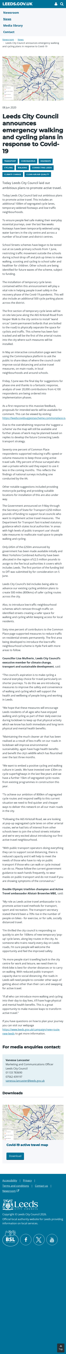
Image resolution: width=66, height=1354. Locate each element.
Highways (45, 161)
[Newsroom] (33, 12)
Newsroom (8, 39)
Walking (22, 167)
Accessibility (9, 1180)
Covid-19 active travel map (27, 1145)
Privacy (27, 1180)
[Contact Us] (33, 32)
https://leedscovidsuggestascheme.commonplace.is (33, 418)
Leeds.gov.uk (17, 4)
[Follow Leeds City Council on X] (39, 1240)
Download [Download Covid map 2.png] (15, 1156)
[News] (33, 19)
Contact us (41, 1186)
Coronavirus (28, 161)
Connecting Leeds (42, 167)
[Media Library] (33, 25)
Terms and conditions (15, 1186)
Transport (10, 161)
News (21, 39)
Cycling (8, 167)
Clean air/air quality (37, 174)
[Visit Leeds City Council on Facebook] (25, 1239)
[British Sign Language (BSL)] (10, 1238)
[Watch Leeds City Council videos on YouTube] (52, 1239)
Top (61, 1349)
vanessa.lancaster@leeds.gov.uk (25, 1081)
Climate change (12, 174)
